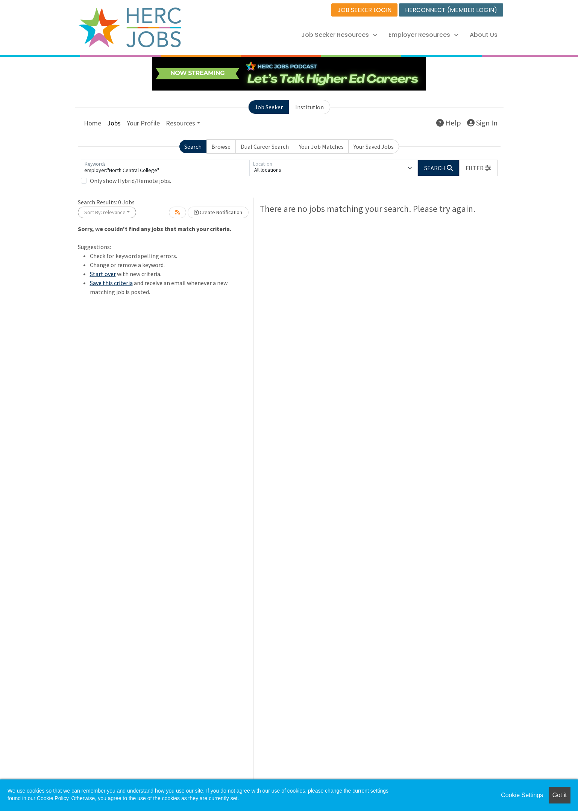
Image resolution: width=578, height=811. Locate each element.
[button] (478, 168)
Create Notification (218, 212)
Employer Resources (423, 34)
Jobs (114, 123)
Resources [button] (180, 123)
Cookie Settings (522, 795)
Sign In (482, 122)
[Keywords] (165, 168)
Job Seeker (269, 107)
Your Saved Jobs (373, 146)
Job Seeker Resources (339, 34)
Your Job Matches (321, 146)
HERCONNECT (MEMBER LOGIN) (451, 10)
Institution (309, 107)
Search (193, 146)
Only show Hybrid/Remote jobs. (130, 180)
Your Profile (143, 123)
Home (92, 123)
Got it (559, 795)
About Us (484, 34)
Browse (221, 146)
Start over (103, 274)
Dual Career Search (265, 146)
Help (448, 122)
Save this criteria (111, 283)
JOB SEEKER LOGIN (364, 10)
